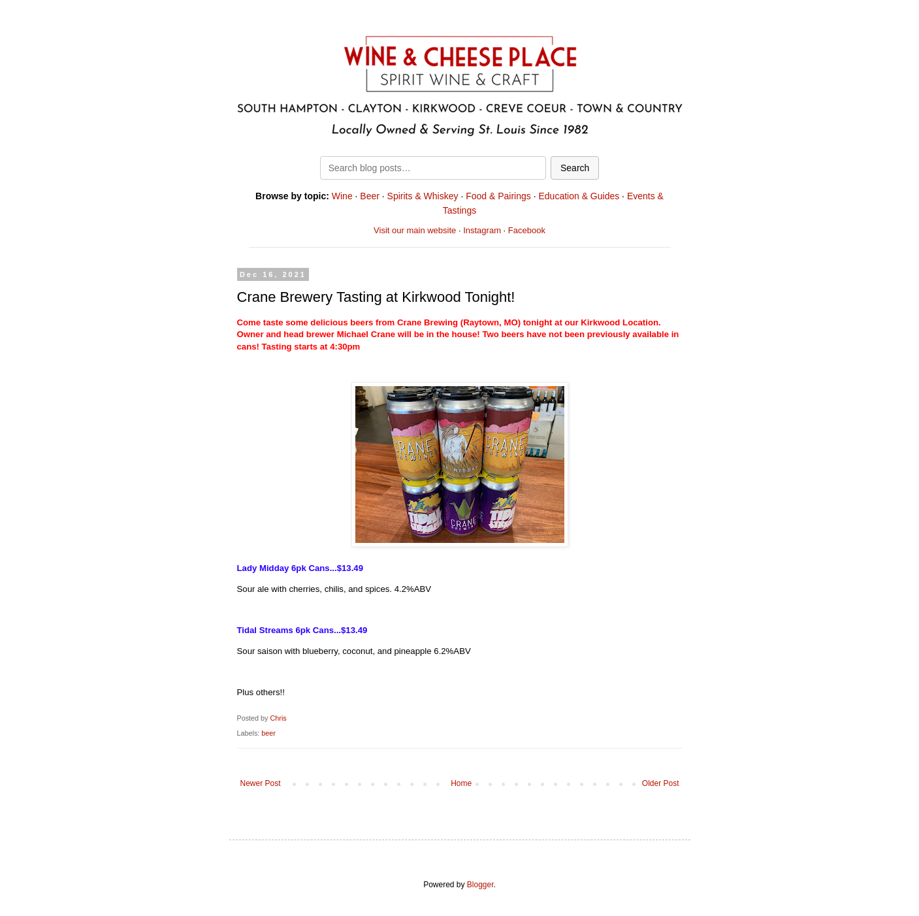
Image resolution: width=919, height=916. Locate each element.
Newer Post (260, 783)
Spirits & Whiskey (423, 196)
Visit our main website (415, 230)
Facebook (526, 230)
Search (574, 168)
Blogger (480, 884)
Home (461, 783)
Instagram (482, 230)
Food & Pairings (498, 196)
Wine (342, 196)
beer (268, 733)
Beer (369, 196)
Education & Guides (578, 196)
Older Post (660, 783)
